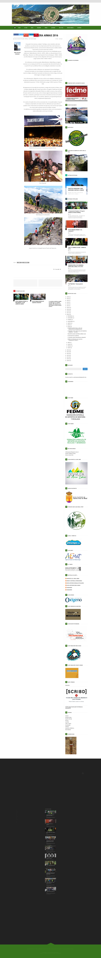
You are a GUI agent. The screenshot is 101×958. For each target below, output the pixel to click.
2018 (68, 311)
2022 (68, 304)
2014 (68, 351)
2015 (68, 350)
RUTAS (32, 27)
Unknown (69, 587)
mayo (69, 326)
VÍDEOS (46, 27)
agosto (69, 323)
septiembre (70, 321)
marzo (69, 344)
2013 (68, 353)
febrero (69, 346)
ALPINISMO (53, 27)
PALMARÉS (39, 27)
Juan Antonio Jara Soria (73, 585)
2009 (68, 360)
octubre (69, 319)
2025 (68, 298)
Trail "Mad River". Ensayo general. (75, 284)
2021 (68, 305)
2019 (68, 309)
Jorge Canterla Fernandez (74, 580)
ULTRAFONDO (26, 262)
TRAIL (19, 262)
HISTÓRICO (79, 27)
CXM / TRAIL (68, 723)
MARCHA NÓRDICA (70, 27)
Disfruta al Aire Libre (73, 578)
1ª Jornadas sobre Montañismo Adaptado (77, 337)
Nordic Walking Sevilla (70, 453)
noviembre (70, 317)
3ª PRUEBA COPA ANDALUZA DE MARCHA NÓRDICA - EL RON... (77, 331)
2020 (68, 307)
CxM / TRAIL (61, 27)
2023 (68, 302)
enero (69, 347)
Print (56, 38)
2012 (68, 355)
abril (69, 342)
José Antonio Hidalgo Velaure (75, 583)
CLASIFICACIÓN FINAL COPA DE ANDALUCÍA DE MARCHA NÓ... (75, 329)
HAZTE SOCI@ (68, 719)
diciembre (70, 316)
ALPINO (67, 722)
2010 (68, 358)
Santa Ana (67, 685)
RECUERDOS (68, 729)
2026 (68, 296)
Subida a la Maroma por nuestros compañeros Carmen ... (75, 340)
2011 (68, 357)
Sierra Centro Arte (69, 455)
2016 (68, 314)
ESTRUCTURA (68, 717)
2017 (68, 312)
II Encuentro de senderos (73, 335)
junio (69, 324)
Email (60, 38)
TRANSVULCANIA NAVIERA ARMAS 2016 (77, 333)
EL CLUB (25, 27)
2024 (68, 300)
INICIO (19, 27)
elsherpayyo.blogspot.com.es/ (72, 452)
